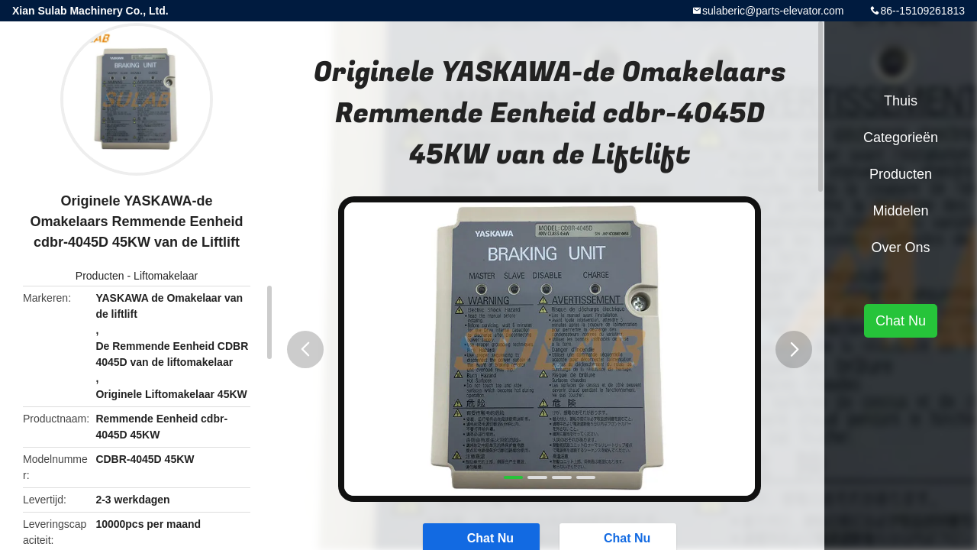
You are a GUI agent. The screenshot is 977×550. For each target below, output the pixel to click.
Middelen (900, 210)
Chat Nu (900, 320)
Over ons (900, 247)
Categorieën (900, 137)
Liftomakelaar (166, 276)
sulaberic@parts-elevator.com (772, 11)
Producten (100, 276)
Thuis (900, 100)
